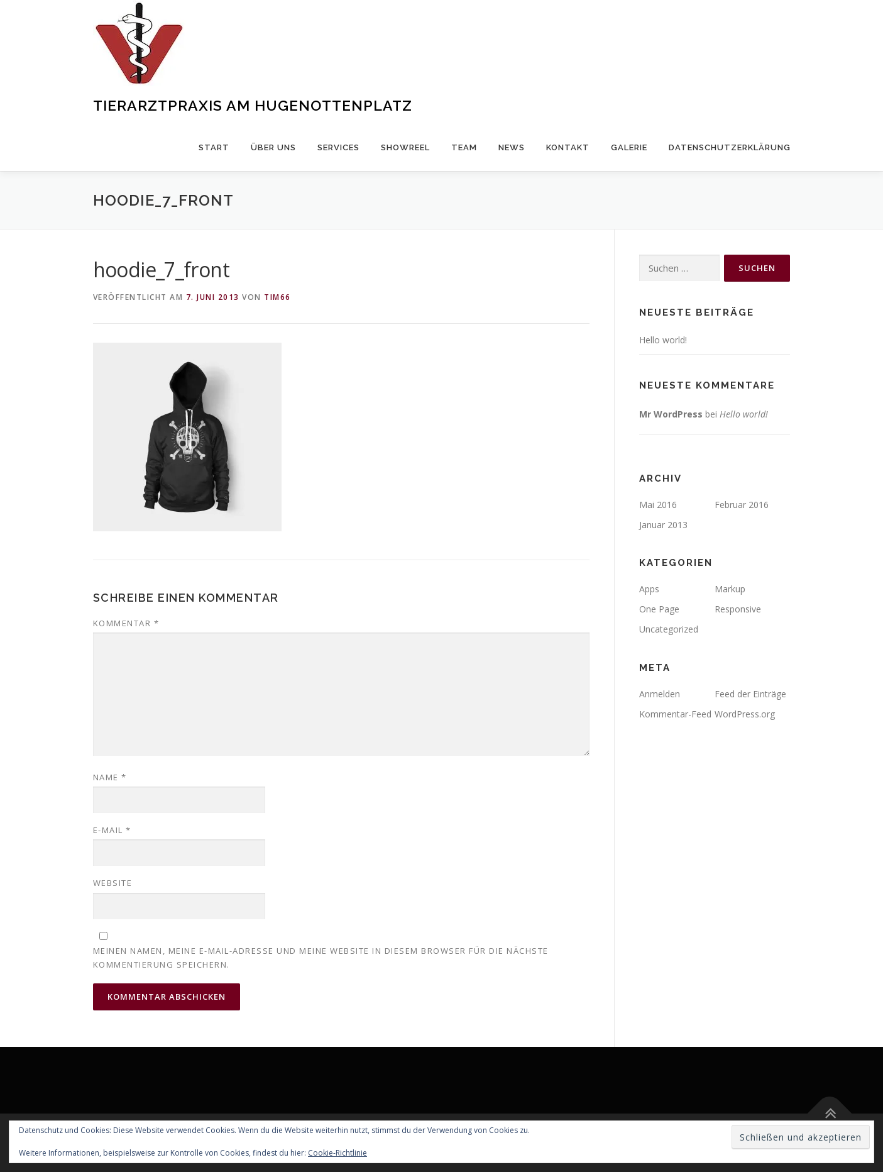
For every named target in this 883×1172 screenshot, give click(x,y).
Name (110, 777)
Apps (649, 589)
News (511, 147)
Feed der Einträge (750, 694)
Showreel (405, 147)
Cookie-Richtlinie (337, 1152)
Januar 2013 (663, 525)
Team (464, 147)
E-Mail (112, 830)
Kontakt (568, 147)
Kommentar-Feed (675, 714)
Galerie (629, 147)
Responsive (738, 609)
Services (338, 147)
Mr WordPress (671, 414)
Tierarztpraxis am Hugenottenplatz (252, 105)
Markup (730, 589)
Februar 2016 (742, 505)
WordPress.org (745, 714)
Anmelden (659, 694)
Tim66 (277, 297)
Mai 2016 (658, 505)
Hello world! (663, 340)
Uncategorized (668, 629)
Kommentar (126, 623)
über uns (273, 147)
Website (113, 882)
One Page (659, 609)
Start (214, 147)
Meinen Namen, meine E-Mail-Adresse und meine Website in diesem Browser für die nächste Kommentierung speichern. (321, 957)
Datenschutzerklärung (730, 147)
